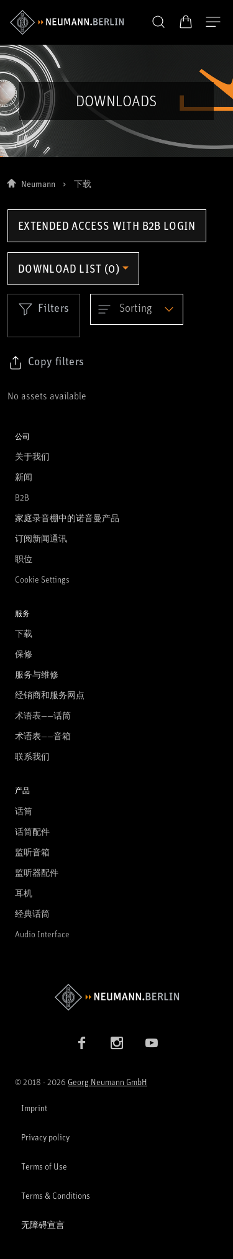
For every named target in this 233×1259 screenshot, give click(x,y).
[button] (158, 22)
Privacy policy (45, 1137)
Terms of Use (44, 1166)
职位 (23, 558)
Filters (44, 309)
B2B (22, 497)
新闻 (23, 476)
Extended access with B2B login (107, 225)
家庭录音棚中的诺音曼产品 (67, 517)
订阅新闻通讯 (41, 538)
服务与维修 (36, 674)
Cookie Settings (42, 579)
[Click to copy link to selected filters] (46, 362)
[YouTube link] (151, 1042)
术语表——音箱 (43, 735)
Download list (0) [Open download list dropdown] (68, 268)
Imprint (34, 1107)
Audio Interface (42, 934)
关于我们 (32, 456)
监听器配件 (36, 872)
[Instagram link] (116, 1042)
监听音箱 (32, 852)
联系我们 (32, 756)
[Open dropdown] (136, 309)
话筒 (23, 811)
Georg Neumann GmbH (107, 1081)
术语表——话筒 (43, 715)
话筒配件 (32, 831)
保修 (23, 653)
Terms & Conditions (55, 1195)
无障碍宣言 (43, 1224)
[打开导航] (213, 22)
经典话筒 (32, 913)
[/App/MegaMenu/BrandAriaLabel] (67, 22)
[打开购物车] (186, 22)
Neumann (38, 183)
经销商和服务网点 (50, 694)
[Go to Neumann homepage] (116, 997)
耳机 (23, 893)
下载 (23, 633)
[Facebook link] (82, 1042)
